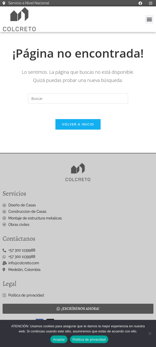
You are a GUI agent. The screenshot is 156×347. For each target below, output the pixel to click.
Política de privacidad (89, 339)
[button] (149, 19)
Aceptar (59, 339)
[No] (149, 333)
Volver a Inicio (78, 124)
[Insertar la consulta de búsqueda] (78, 98)
